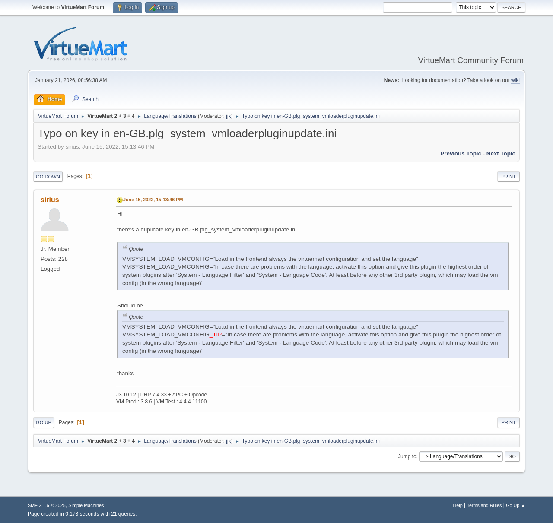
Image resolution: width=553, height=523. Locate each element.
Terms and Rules (484, 505)
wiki (515, 80)
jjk (228, 116)
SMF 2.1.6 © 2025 (47, 505)
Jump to (407, 456)
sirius (50, 199)
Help (458, 505)
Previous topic (460, 153)
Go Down (48, 176)
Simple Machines (86, 505)
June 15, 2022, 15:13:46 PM (153, 199)
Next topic (500, 153)
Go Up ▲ (515, 505)
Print (508, 176)
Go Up (43, 422)
